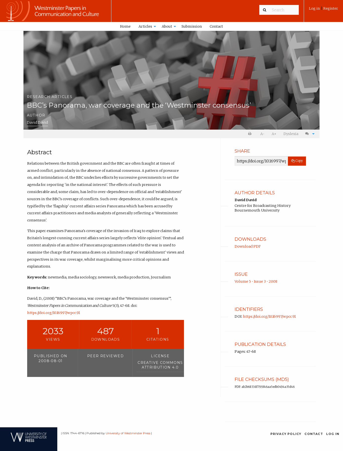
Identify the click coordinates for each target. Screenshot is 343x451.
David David (37, 122)
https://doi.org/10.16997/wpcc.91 (53, 313)
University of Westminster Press (128, 433)
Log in (315, 8)
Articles (145, 26)
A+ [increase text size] (274, 134)
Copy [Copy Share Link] (297, 161)
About (167, 26)
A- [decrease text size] (262, 134)
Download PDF (248, 246)
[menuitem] (323, 10)
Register (330, 8)
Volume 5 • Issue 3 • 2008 (256, 281)
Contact (216, 26)
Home (125, 26)
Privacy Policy (286, 434)
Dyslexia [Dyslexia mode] (290, 134)
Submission (192, 26)
